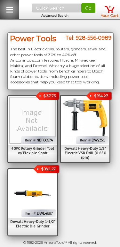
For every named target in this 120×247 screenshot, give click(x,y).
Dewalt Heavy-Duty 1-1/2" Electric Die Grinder (32, 223)
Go (88, 8)
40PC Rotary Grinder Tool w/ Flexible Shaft (32, 150)
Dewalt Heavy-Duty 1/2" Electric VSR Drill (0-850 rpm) (85, 153)
